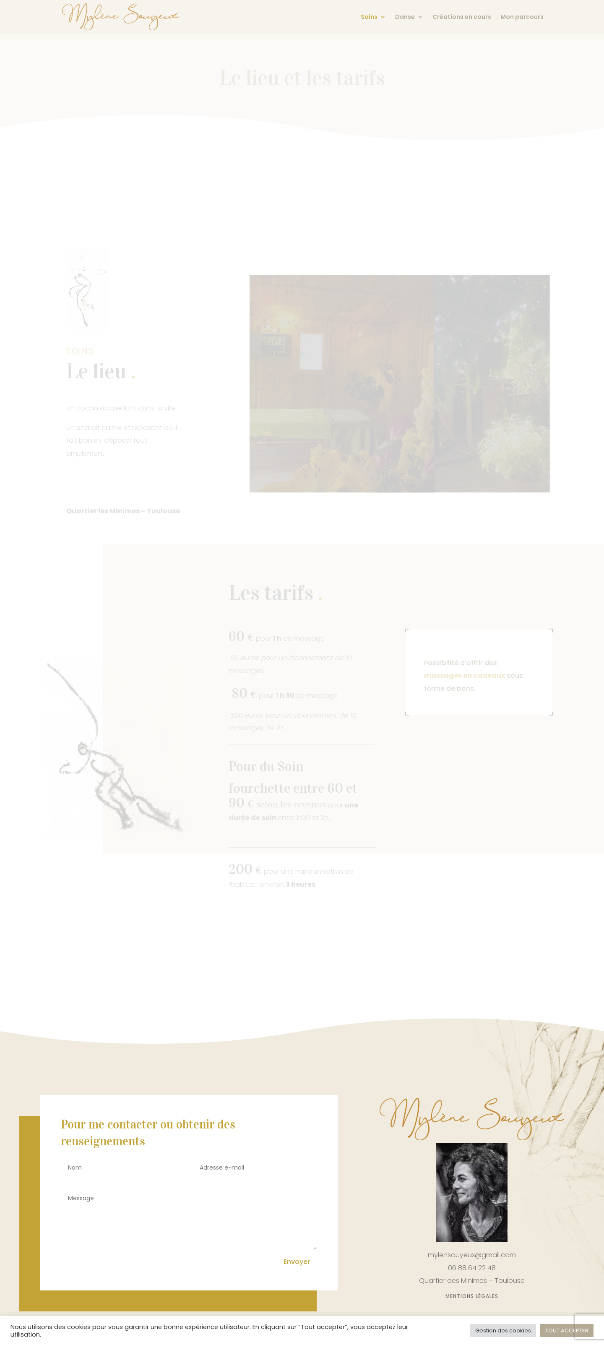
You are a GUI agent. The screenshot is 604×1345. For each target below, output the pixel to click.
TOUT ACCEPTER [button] (566, 1331)
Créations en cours (461, 17)
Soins (369, 17)
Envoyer (297, 1262)
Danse (405, 17)
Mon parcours (522, 17)
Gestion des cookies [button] (503, 1331)
